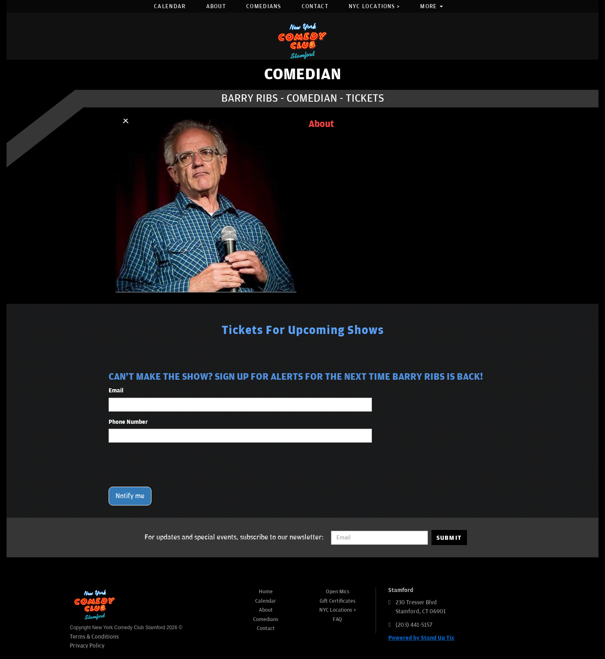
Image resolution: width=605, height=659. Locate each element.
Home (266, 591)
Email (116, 390)
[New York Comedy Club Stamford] (302, 40)
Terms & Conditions (94, 636)
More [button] (431, 6)
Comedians (263, 6)
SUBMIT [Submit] (449, 537)
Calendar (169, 6)
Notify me (130, 496)
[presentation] (171, 465)
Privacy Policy (87, 645)
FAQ (337, 619)
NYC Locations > (374, 6)
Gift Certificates (338, 601)
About (216, 6)
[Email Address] (379, 538)
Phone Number (128, 422)
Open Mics (337, 591)
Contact (315, 6)
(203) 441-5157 (414, 624)
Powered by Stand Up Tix (421, 638)
